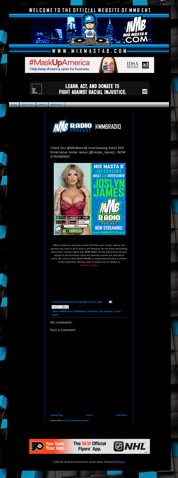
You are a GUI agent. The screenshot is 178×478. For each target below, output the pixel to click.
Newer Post (57, 415)
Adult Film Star (94, 311)
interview (108, 311)
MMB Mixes (56, 104)
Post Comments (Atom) (77, 420)
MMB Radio (27, 104)
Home (14, 104)
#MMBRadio (80, 311)
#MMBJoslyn (66, 311)
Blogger (121, 462)
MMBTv (42, 104)
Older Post (121, 415)
